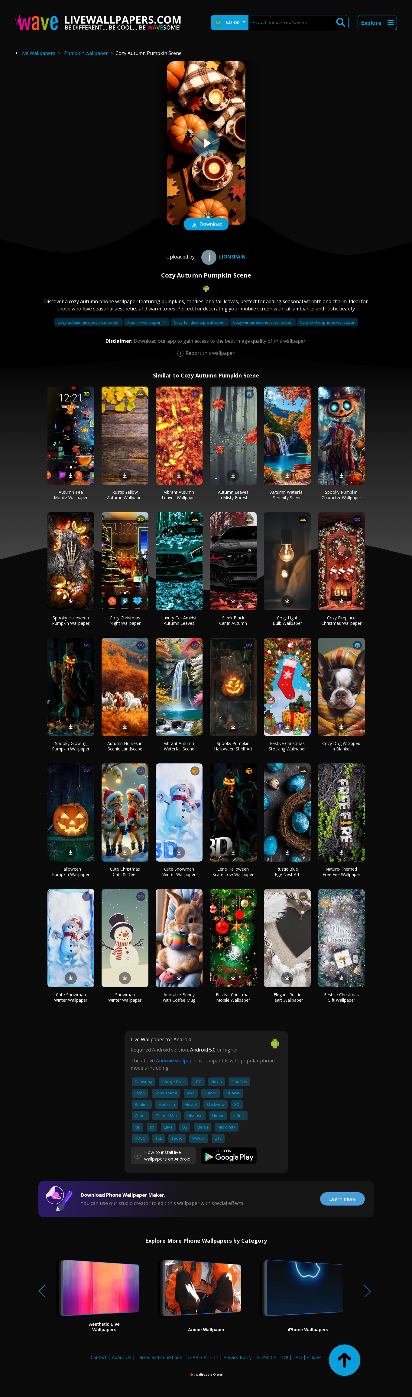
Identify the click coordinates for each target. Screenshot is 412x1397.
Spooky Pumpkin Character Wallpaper (341, 494)
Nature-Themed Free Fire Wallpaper (341, 871)
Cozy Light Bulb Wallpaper (287, 620)
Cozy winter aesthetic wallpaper (263, 322)
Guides (314, 1357)
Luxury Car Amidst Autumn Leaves (179, 620)
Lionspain (223, 256)
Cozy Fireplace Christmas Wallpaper (341, 620)
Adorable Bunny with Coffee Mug (179, 997)
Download (206, 225)
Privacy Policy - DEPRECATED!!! (255, 1357)
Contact (99, 1357)
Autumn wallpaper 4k (147, 322)
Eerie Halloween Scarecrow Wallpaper (233, 871)
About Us (121, 1357)
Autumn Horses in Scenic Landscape (124, 746)
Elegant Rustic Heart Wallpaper (287, 997)
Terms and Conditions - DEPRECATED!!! (177, 1357)
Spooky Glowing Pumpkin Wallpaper (70, 746)
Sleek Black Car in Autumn (233, 620)
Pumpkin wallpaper (86, 53)
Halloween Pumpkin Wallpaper (70, 871)
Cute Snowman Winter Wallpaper (179, 871)
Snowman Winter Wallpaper (124, 997)
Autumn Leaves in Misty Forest (233, 494)
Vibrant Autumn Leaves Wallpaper (179, 494)
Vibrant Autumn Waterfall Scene (179, 746)
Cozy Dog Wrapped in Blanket (341, 746)
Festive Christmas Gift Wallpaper (341, 997)
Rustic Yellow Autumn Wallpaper (125, 494)
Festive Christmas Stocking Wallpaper (287, 746)
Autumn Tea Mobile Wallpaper (71, 494)
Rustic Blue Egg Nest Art (287, 871)
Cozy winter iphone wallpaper (327, 322)
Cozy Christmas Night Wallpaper (125, 620)
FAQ (297, 1357)
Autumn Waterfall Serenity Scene (287, 494)
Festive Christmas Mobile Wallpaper (233, 997)
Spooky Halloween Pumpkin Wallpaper (70, 620)
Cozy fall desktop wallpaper (200, 322)
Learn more (342, 1199)
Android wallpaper (176, 1060)
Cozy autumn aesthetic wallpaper (88, 322)
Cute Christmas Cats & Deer (125, 871)
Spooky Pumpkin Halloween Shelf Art (233, 746)
